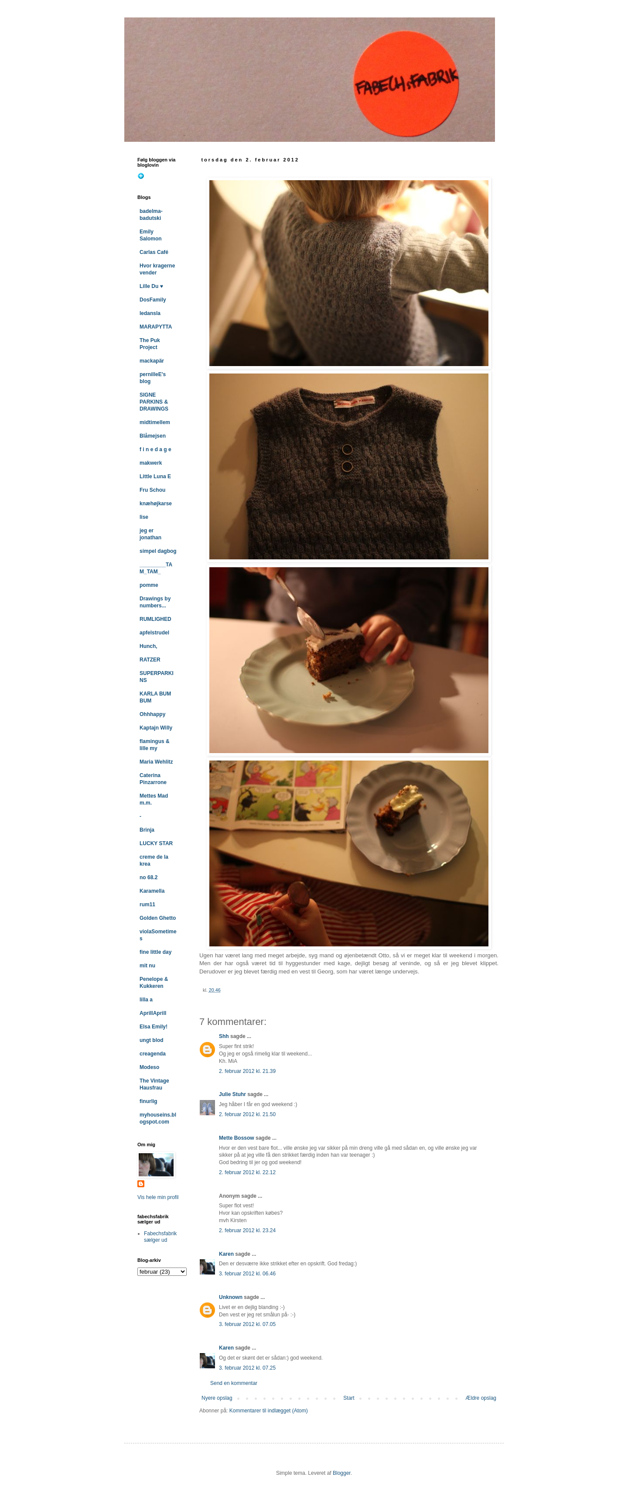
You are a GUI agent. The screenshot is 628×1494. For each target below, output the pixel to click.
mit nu (147, 966)
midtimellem (155, 422)
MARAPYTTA (156, 327)
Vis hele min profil (158, 1197)
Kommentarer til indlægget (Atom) (268, 1411)
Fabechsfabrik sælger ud (160, 1236)
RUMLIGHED (155, 619)
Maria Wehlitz (156, 762)
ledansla (150, 313)
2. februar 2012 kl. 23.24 (247, 1230)
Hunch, (148, 646)
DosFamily (153, 300)
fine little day (155, 952)
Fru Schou (152, 490)
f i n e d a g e (155, 449)
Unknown (230, 1297)
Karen (226, 1254)
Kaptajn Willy (156, 728)
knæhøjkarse (156, 503)
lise (144, 517)
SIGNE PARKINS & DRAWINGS (154, 402)
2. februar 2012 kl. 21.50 (247, 1114)
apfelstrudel (154, 633)
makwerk (151, 463)
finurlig (148, 1101)
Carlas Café (154, 252)
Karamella (152, 891)
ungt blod (152, 1040)
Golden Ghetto (158, 918)
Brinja (147, 830)
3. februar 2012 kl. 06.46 (247, 1274)
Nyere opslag (216, 1398)
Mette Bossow (236, 1138)
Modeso (149, 1067)
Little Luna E (155, 476)
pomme (149, 585)
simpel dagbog (158, 551)
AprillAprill (153, 1013)
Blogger (342, 1473)
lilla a (146, 1000)
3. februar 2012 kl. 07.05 (247, 1324)
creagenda (153, 1054)
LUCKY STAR (156, 843)
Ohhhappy (152, 714)
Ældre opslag (480, 1398)
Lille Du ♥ (151, 286)
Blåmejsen (153, 436)
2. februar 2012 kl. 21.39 (247, 1071)
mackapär (152, 361)
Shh (224, 1036)
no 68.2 (148, 877)
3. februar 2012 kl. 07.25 (247, 1368)
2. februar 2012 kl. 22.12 (247, 1172)
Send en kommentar (233, 1383)
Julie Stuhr (232, 1094)
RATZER (150, 660)
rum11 (147, 904)
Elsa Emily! (153, 1027)
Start (348, 1398)
